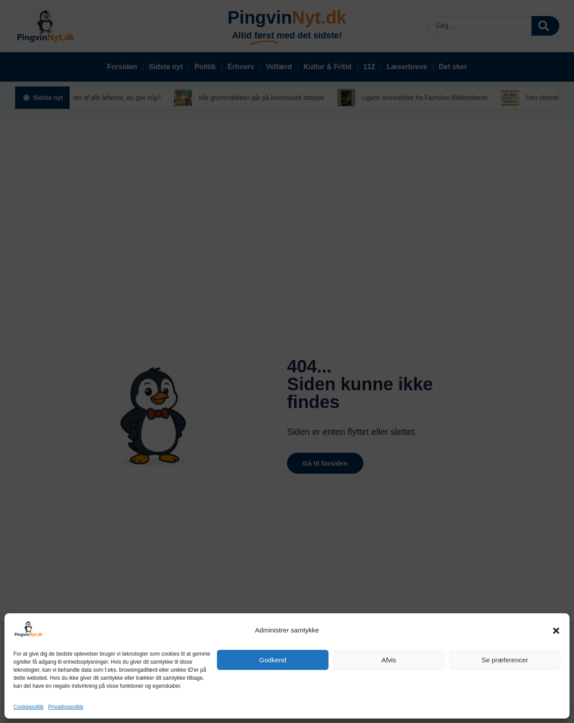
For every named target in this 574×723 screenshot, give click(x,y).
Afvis (389, 660)
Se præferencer (505, 660)
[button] (556, 630)
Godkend (273, 660)
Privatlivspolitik (65, 707)
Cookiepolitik (28, 707)
